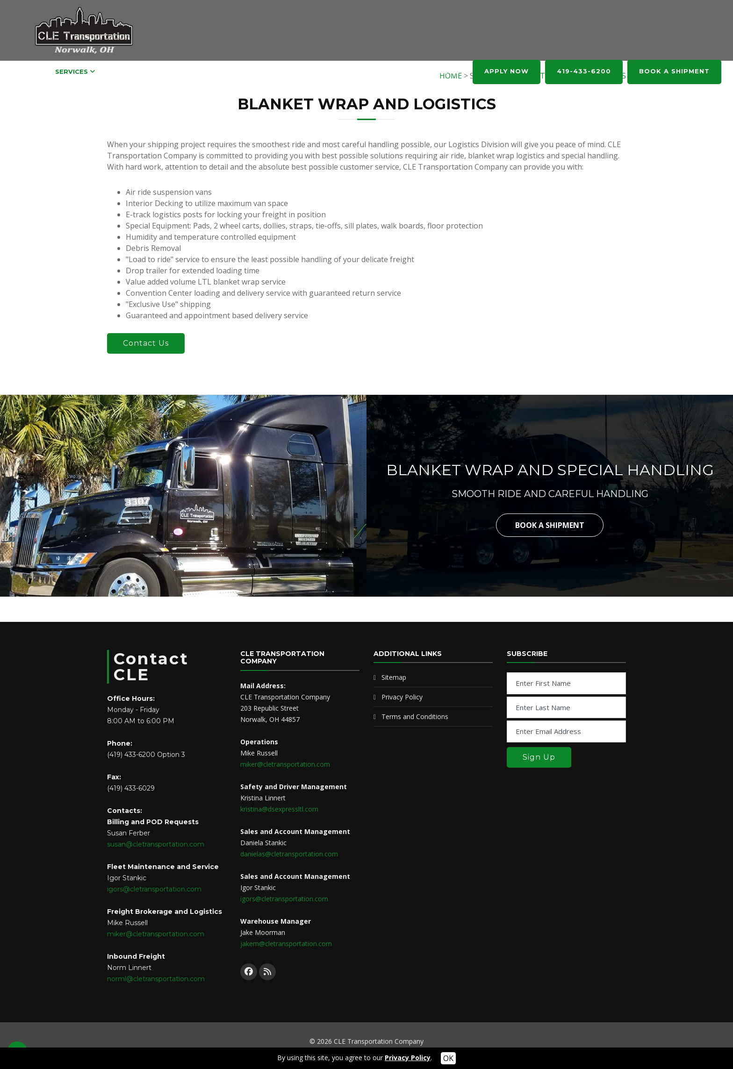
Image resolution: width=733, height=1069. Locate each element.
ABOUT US (375, 71)
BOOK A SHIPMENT (674, 71)
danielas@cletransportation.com (289, 853)
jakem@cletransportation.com (286, 943)
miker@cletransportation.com (155, 934)
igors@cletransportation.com (154, 889)
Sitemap (393, 677)
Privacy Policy (402, 696)
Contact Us (146, 343)
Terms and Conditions (414, 716)
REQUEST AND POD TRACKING (215, 71)
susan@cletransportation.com (155, 844)
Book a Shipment (549, 525)
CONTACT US (437, 71)
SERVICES (71, 71)
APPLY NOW (506, 71)
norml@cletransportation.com (156, 979)
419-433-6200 (584, 71)
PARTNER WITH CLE (312, 71)
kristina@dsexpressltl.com (279, 809)
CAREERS (126, 71)
